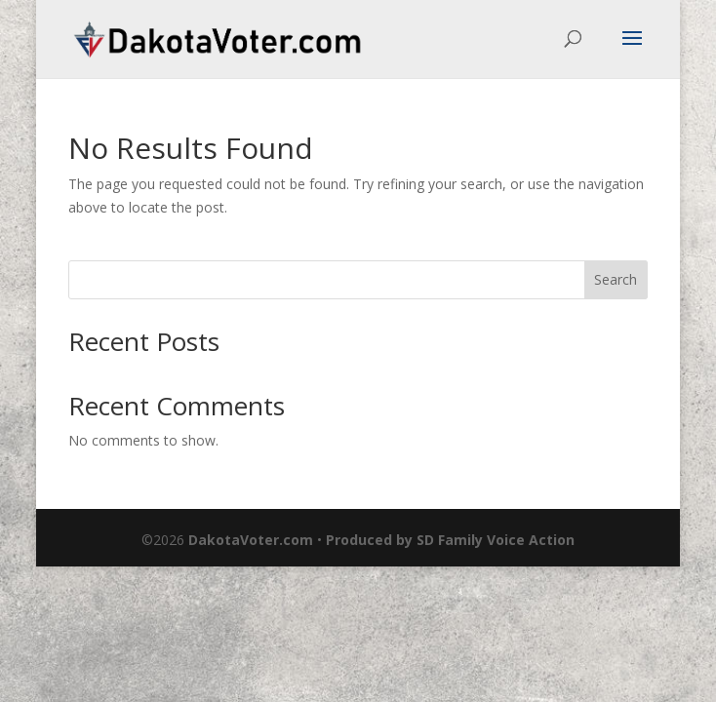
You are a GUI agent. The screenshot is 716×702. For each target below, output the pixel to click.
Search (615, 279)
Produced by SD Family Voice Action (450, 539)
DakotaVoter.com (250, 539)
